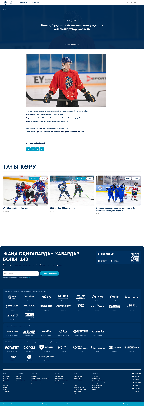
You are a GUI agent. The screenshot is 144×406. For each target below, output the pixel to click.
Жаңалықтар (59, 376)
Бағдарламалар (59, 383)
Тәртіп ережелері (97, 385)
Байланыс (6, 383)
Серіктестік (6, 391)
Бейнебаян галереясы (61, 380)
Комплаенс (6, 380)
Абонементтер (96, 378)
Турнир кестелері (79, 387)
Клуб (4, 373)
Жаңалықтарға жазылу (49, 273)
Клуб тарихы (6, 376)
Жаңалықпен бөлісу (72, 44)
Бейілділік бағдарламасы (99, 380)
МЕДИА (57, 373)
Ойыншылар (34, 376)
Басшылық (6, 378)
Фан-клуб (6, 385)
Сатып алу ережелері (98, 383)
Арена (5, 389)
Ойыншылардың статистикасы (40, 378)
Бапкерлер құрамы (36, 380)
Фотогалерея (59, 378)
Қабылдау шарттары (80, 389)
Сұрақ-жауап (77, 391)
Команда (34, 373)
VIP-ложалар (96, 387)
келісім (22, 278)
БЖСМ (75, 373)
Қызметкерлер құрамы (37, 383)
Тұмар (5, 387)
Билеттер (95, 373)
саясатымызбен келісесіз (61, 403)
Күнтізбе (18, 376)
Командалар (77, 383)
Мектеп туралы (78, 376)
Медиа (75, 385)
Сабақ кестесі (78, 380)
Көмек (94, 389)
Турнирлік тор (20, 380)
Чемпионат (20, 373)
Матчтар (18, 378)
